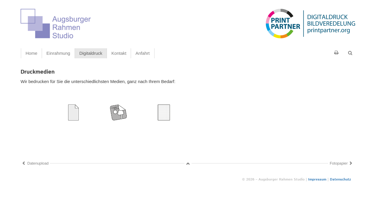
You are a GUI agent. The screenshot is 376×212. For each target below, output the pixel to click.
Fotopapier (339, 163)
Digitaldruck (90, 53)
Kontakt (118, 53)
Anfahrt (142, 53)
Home (31, 53)
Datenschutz (340, 179)
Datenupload (37, 163)
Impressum (317, 179)
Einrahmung (58, 53)
